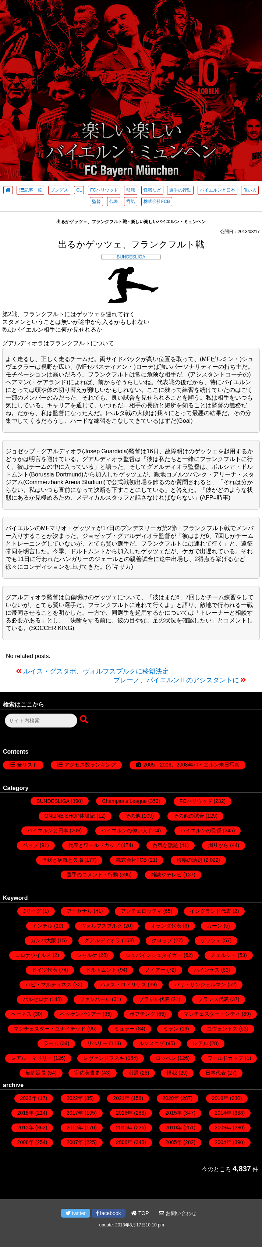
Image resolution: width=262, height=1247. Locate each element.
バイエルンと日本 (217, 190)
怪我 (172, 1073)
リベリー (97, 1043)
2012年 (75, 1127)
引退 (133, 1073)
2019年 (220, 1098)
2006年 (124, 1142)
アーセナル (79, 911)
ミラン (170, 1029)
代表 (113, 201)
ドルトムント (101, 970)
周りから (218, 845)
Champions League (124, 801)
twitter (76, 1213)
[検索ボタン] (84, 720)
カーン (214, 926)
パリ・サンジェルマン (200, 984)
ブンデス (59, 190)
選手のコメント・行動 (92, 875)
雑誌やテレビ (166, 875)
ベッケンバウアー (80, 1014)
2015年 (173, 1113)
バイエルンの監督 (201, 830)
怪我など (152, 190)
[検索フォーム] (41, 721)
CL (79, 190)
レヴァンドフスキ (103, 1058)
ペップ (30, 845)
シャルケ (87, 955)
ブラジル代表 (154, 999)
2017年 (75, 1113)
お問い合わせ (177, 1213)
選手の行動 (180, 190)
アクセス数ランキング (90, 765)
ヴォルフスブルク (101, 926)
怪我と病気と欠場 (62, 860)
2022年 (75, 1098)
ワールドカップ (225, 1058)
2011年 (124, 1127)
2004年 (223, 1142)
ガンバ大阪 (43, 940)
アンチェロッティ (141, 911)
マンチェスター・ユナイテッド (50, 1029)
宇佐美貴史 (87, 1073)
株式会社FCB (157, 201)
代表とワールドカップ (94, 845)
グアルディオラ (102, 940)
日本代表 (215, 1073)
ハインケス (207, 970)
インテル (42, 926)
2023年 (28, 1098)
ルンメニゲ (151, 1043)
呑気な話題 (165, 845)
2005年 (173, 1142)
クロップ (162, 940)
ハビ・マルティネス (48, 984)
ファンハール (94, 999)
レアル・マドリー (31, 1058)
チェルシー (223, 955)
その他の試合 (188, 816)
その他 (133, 816)
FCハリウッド (104, 190)
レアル (200, 1043)
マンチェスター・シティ (212, 1014)
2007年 (75, 1142)
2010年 (173, 1127)
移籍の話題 (189, 860)
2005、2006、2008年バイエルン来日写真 (191, 765)
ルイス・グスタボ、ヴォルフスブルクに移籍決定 (96, 671)
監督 (96, 201)
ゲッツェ (211, 940)
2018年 (25, 1113)
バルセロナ (36, 999)
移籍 (130, 190)
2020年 (171, 1098)
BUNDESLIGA (131, 257)
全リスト (27, 765)
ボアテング (142, 1014)
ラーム (51, 1043)
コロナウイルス (33, 955)
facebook (108, 1213)
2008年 (25, 1142)
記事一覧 (30, 190)
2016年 (124, 1113)
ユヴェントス (222, 1029)
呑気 (130, 201)
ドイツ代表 (44, 970)
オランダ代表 (166, 926)
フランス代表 (213, 999)
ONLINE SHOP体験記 (70, 816)
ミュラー (124, 1029)
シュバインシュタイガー (153, 955)
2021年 (121, 1098)
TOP (140, 1213)
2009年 (223, 1127)
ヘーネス (21, 1014)
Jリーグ (32, 911)
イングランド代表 (210, 911)
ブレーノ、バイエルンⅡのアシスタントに (176, 680)
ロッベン (166, 1058)
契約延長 (35, 1073)
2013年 (25, 1127)
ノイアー (155, 970)
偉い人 (249, 190)
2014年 (223, 1113)
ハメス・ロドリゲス (123, 984)
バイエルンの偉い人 (124, 830)
